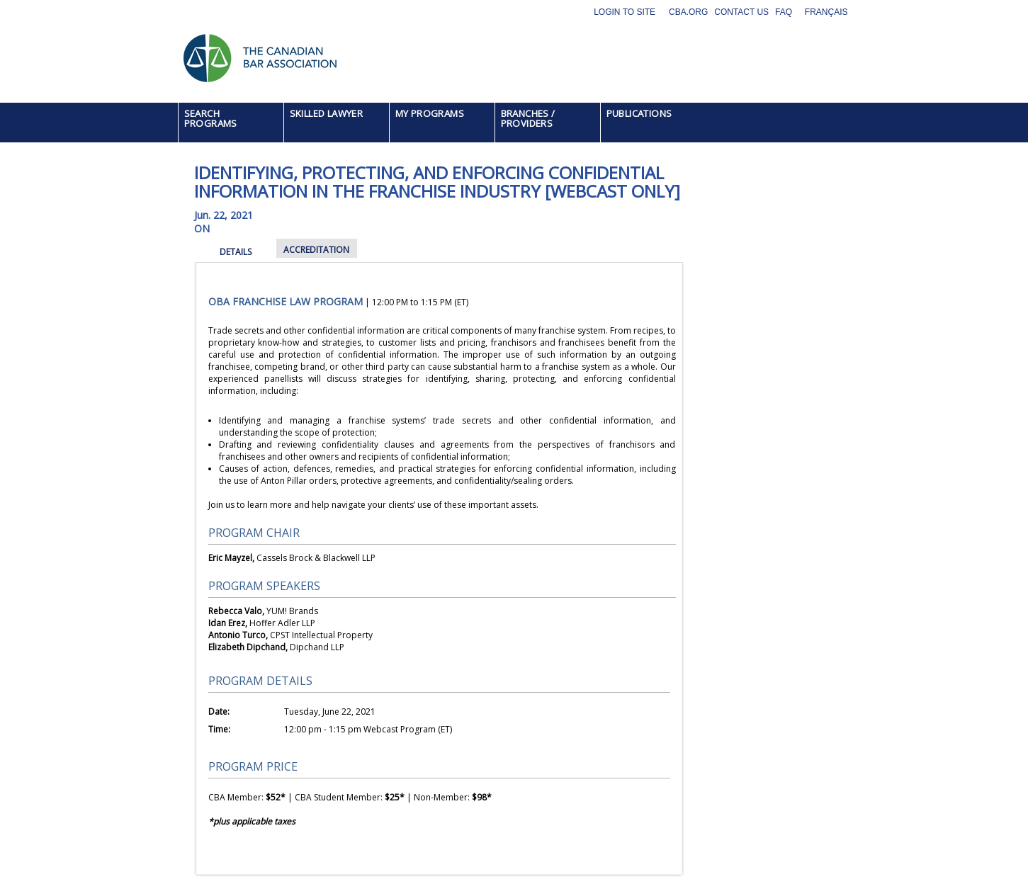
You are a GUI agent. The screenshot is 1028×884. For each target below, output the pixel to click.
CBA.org (688, 12)
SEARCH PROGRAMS (210, 118)
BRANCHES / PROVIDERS (528, 118)
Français (826, 12)
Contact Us (741, 12)
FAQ (783, 12)
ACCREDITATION (316, 250)
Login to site (624, 12)
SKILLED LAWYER (326, 113)
